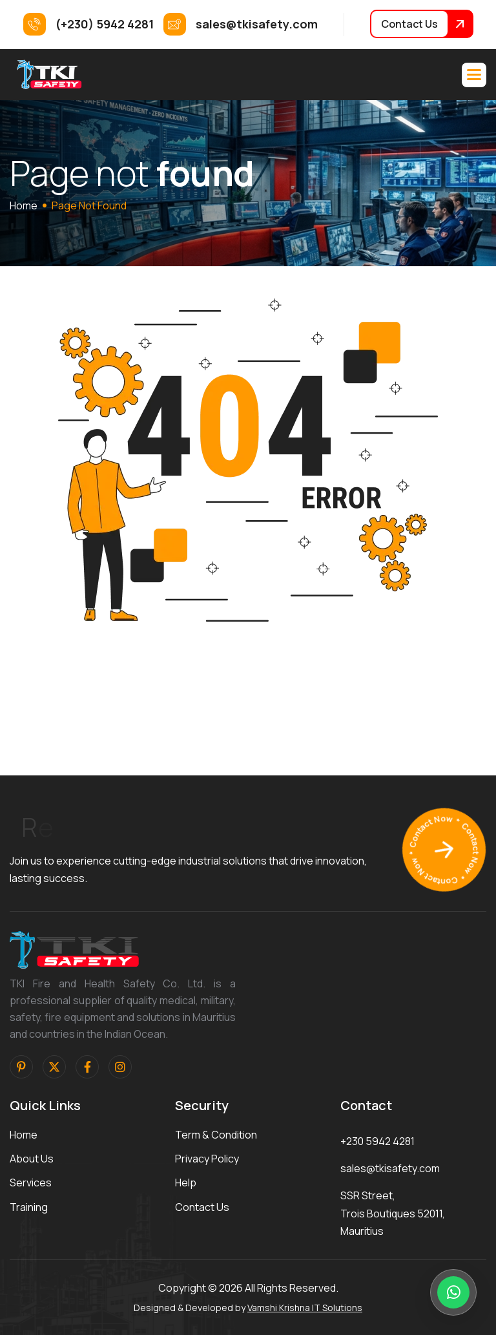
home (23, 205)
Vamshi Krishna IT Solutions (304, 1307)
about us (32, 1158)
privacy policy (207, 1158)
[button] (474, 75)
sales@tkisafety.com (390, 1168)
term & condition (216, 1135)
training (29, 1207)
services (31, 1182)
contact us (202, 1207)
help (185, 1182)
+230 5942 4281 (377, 1141)
